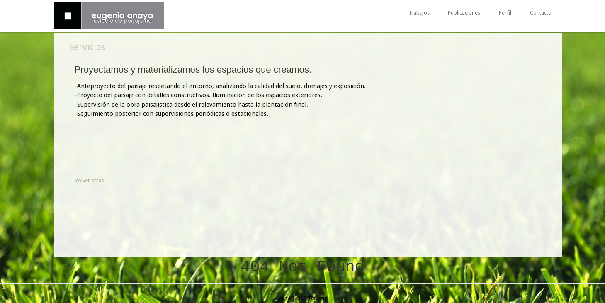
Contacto (541, 13)
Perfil (505, 13)
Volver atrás (89, 180)
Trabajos (419, 13)
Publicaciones (464, 13)
